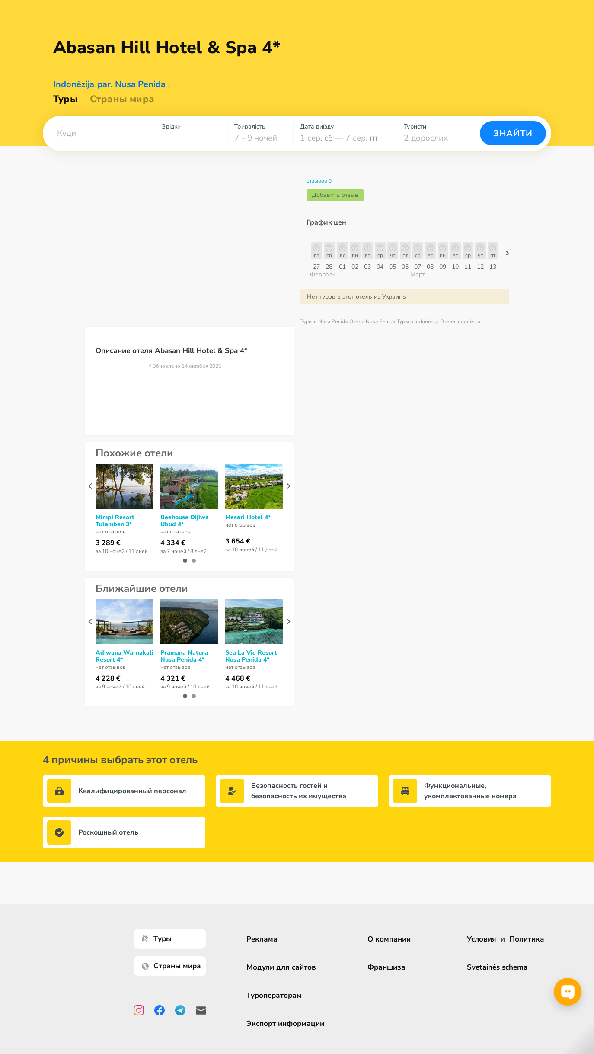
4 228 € (108, 678)
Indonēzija (73, 84)
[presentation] (90, 486)
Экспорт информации (287, 1023)
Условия (481, 939)
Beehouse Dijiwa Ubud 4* (184, 521)
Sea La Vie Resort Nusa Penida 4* (251, 656)
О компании (390, 939)
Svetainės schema (497, 967)
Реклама (263, 939)
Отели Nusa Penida (372, 321)
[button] (99, 133)
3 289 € (108, 543)
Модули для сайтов (282, 967)
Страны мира (122, 99)
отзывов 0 (319, 180)
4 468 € (237, 678)
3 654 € (237, 541)
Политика (526, 939)
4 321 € (172, 678)
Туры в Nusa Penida (324, 321)
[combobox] (99, 133)
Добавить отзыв (335, 195)
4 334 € (172, 543)
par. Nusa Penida (131, 84)
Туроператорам (275, 995)
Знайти (513, 133)
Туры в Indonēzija (417, 321)
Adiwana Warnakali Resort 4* (124, 656)
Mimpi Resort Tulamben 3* (115, 521)
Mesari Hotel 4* (248, 517)
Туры (65, 99)
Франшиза (388, 967)
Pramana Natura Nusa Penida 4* (184, 656)
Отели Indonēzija (460, 321)
